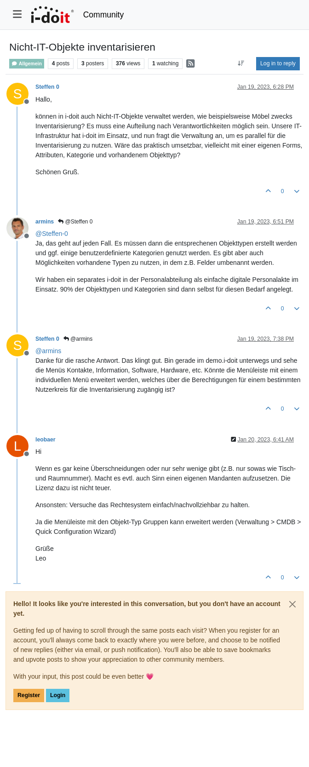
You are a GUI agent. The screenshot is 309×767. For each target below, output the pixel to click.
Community (103, 14)
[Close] (292, 604)
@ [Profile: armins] (48, 351)
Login (57, 695)
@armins (78, 339)
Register (28, 695)
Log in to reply (278, 63)
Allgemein (26, 64)
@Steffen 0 (75, 221)
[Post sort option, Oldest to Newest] (241, 63)
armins (44, 221)
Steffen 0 (47, 87)
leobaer (45, 439)
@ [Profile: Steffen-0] (51, 233)
